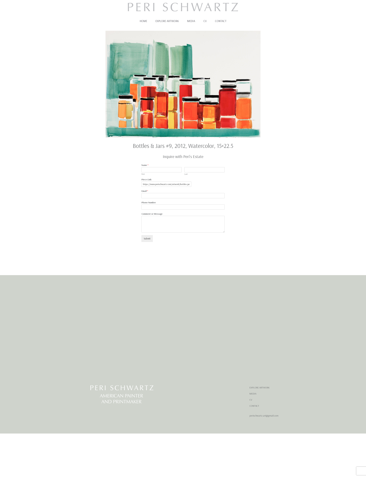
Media (191, 21)
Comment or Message (152, 213)
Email (144, 191)
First (143, 174)
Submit (147, 238)
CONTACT (254, 405)
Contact (220, 21)
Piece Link (146, 179)
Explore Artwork (167, 21)
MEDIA (252, 393)
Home (143, 21)
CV (205, 21)
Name (144, 165)
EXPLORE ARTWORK (259, 387)
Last (186, 174)
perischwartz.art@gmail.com (263, 415)
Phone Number (148, 202)
